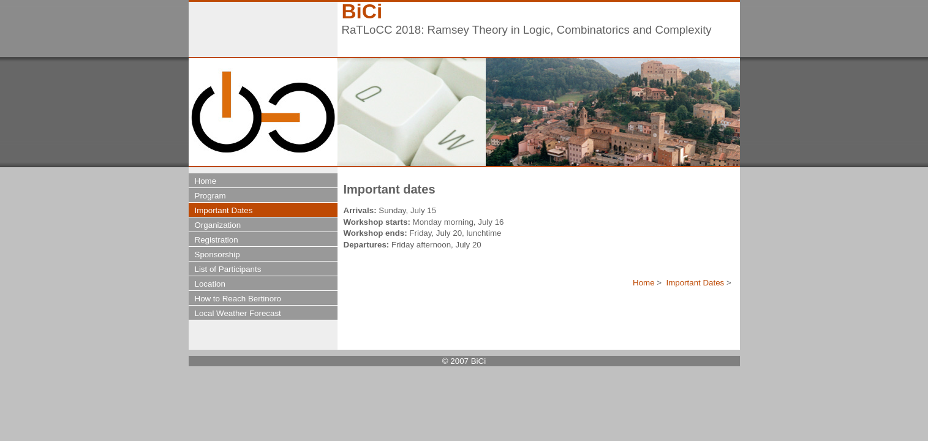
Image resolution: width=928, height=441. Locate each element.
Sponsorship (217, 254)
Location (210, 283)
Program (210, 195)
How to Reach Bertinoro (238, 298)
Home (644, 282)
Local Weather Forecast (238, 313)
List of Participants (228, 269)
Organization (218, 225)
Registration (216, 239)
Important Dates (695, 282)
